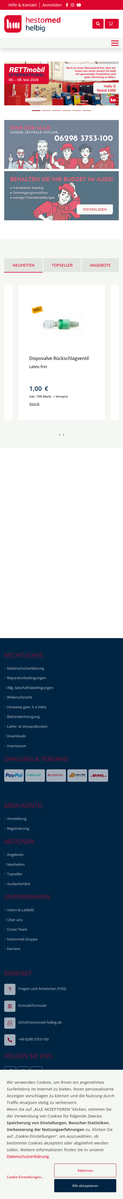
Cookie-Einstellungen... (25, 1177)
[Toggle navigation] (115, 43)
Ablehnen (85, 1170)
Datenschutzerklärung (28, 1156)
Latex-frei (38, 366)
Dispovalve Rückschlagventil (59, 358)
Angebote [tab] (100, 265)
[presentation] (59, 434)
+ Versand (60, 396)
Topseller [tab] (62, 265)
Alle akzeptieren (85, 1185)
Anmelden (52, 5)
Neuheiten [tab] (24, 265)
